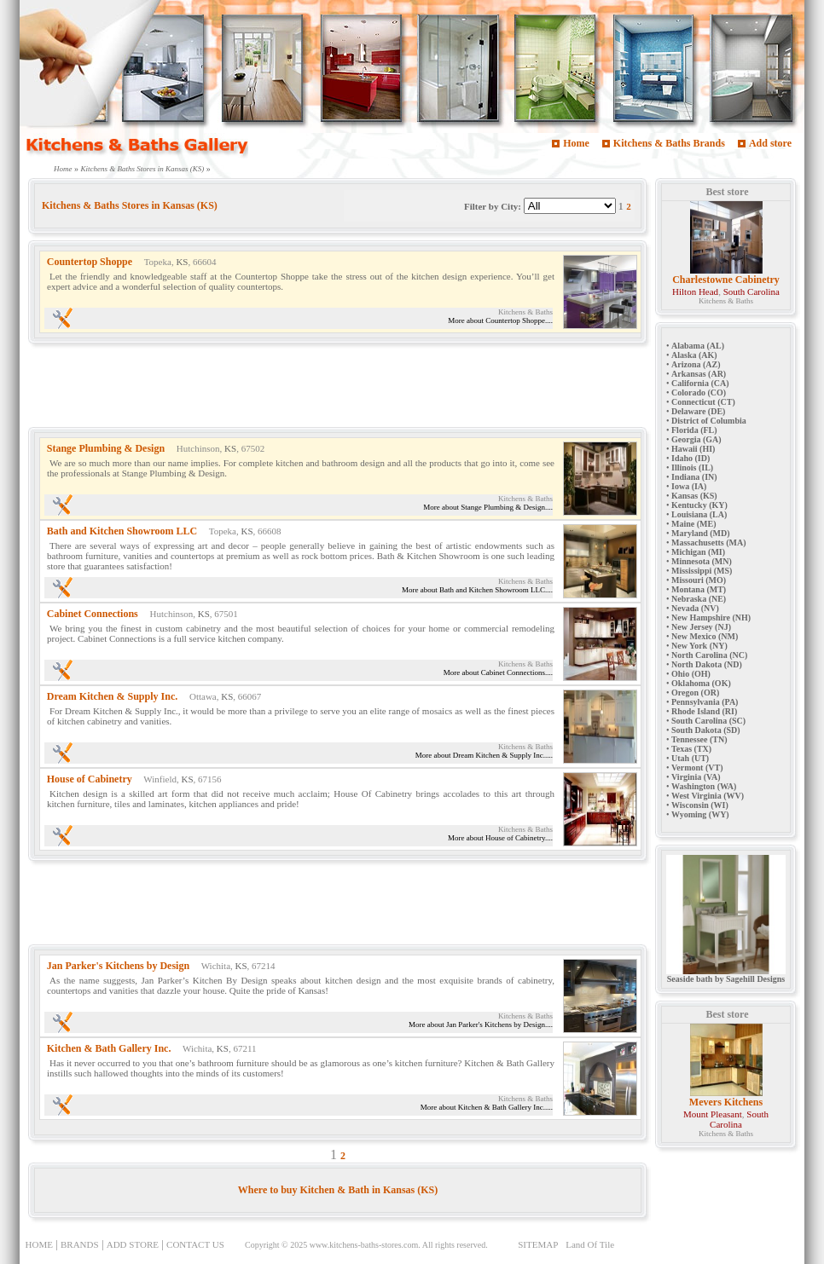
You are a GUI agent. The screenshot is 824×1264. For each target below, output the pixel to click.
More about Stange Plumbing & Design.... (488, 507)
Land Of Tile (590, 1244)
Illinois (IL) (692, 467)
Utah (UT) (690, 758)
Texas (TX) (691, 748)
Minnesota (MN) (701, 561)
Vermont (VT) (696, 767)
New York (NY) (699, 645)
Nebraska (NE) (698, 598)
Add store (770, 143)
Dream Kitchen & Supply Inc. (112, 696)
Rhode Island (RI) (704, 711)
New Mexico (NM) (704, 636)
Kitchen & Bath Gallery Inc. (109, 1048)
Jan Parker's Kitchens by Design (118, 966)
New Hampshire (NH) (711, 617)
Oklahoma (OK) (701, 683)
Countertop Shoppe (89, 262)
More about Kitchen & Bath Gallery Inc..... (487, 1107)
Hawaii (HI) (693, 448)
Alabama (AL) (697, 345)
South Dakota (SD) (705, 730)
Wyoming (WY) (700, 814)
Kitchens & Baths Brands (669, 143)
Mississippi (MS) (701, 570)
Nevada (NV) (695, 608)
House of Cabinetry (89, 779)
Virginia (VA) (696, 777)
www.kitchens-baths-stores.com (364, 1245)
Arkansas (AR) (698, 373)
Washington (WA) (703, 786)
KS (182, 262)
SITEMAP (538, 1244)
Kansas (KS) (694, 495)
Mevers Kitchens (726, 1102)
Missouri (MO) (698, 580)
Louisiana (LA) (699, 514)
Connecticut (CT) (703, 402)
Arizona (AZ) (696, 364)
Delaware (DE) (698, 411)
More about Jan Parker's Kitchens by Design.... (481, 1024)
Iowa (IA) (688, 486)
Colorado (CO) (698, 392)
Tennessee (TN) (699, 739)
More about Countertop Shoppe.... (500, 320)
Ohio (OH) (691, 673)
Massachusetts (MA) (708, 542)
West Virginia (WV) (707, 795)
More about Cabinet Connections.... (498, 672)
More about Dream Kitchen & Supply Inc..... (484, 755)
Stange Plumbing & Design (106, 448)
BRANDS (80, 1244)
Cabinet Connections (92, 614)
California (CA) (700, 383)
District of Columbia (708, 420)
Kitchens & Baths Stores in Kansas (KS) (143, 168)
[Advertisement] (338, 388)
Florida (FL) (694, 430)
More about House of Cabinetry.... (500, 838)
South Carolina (751, 291)
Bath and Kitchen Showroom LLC (122, 531)
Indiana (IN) (694, 477)
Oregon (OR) (695, 692)
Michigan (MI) (698, 552)
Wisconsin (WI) (699, 805)
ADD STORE (133, 1244)
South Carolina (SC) (708, 720)
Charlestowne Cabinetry (726, 280)
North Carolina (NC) (709, 655)
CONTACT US (195, 1244)
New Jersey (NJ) (701, 627)
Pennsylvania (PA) (704, 702)
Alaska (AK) (694, 355)
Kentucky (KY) (699, 505)
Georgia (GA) (696, 439)
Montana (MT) (698, 589)
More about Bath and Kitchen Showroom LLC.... (477, 590)
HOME (39, 1244)
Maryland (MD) (700, 533)
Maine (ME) (694, 523)
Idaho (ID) (690, 458)
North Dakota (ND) (706, 664)
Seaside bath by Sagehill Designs (726, 975)
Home (576, 143)
